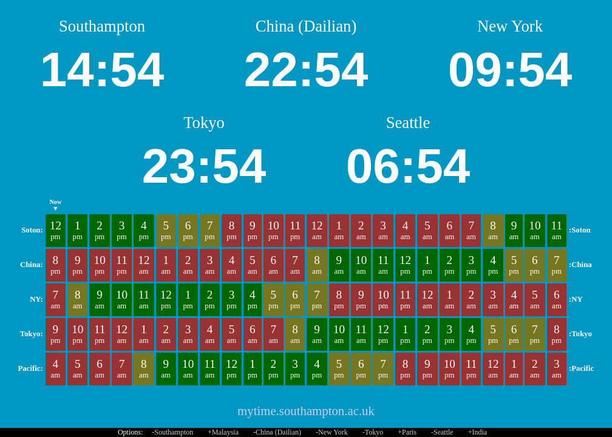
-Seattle (442, 432)
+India (477, 432)
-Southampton (172, 432)
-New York (332, 432)
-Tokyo (373, 432)
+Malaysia (223, 432)
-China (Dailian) (277, 432)
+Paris (407, 432)
